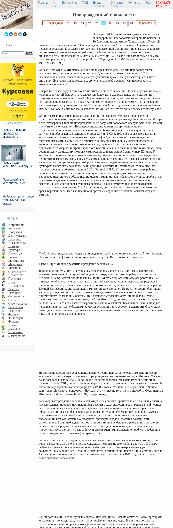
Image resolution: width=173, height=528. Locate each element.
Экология (14, 328)
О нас (55, 4)
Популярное (69, 2)
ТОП (85, 2)
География (15, 232)
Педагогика (15, 275)
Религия (13, 289)
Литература (15, 253)
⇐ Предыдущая (53, 23)
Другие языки (17, 235)
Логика (12, 257)
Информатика (17, 242)
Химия (12, 325)
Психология (16, 285)
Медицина (15, 264)
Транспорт (15, 310)
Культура (14, 250)
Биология (14, 228)
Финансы (14, 321)
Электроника (16, 336)
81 (131, 23)
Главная (43, 2)
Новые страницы (99, 4)
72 (68, 23)
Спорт (12, 300)
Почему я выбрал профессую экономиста (15, 133)
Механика (14, 267)
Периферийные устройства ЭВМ (14, 181)
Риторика (14, 293)
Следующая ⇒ (145, 23)
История (13, 246)
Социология (16, 296)
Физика (13, 314)
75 (89, 23)
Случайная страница (117, 4)
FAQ (148, 2)
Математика (16, 260)
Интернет (14, 239)
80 (124, 23)
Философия (15, 318)
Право (12, 282)
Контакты (134, 2)
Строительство (18, 303)
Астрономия (16, 224)
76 (96, 23)
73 (75, 23)
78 (110, 23)
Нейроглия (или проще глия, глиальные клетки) (18, 200)
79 (117, 23)
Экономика (15, 332)
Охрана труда (17, 271)
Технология (15, 307)
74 (82, 23)
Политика (14, 278)
